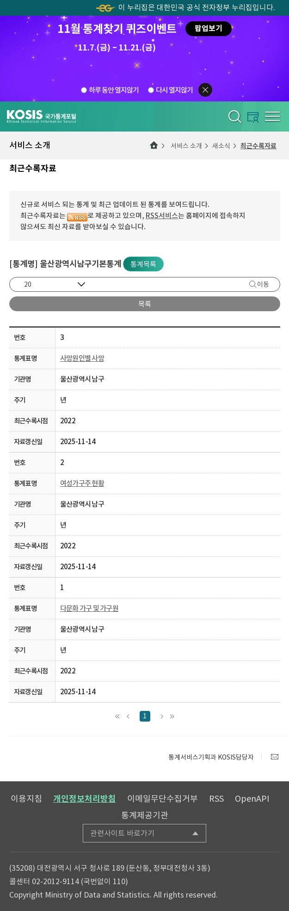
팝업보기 (208, 28)
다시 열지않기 (174, 89)
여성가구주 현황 (82, 483)
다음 (161, 716)
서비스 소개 (186, 146)
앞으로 (128, 716)
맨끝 (172, 716)
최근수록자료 (258, 146)
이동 (263, 284)
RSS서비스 (162, 215)
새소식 (221, 146)
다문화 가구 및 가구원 (89, 608)
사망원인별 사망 (82, 358)
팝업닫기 (205, 90)
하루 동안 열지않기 (114, 89)
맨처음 (117, 716)
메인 (154, 145)
